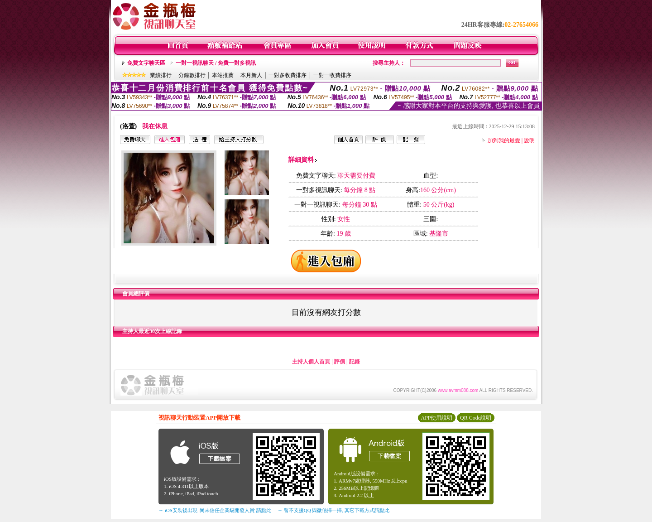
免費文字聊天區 (146, 63)
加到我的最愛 (504, 140)
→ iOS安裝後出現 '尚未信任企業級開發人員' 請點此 (214, 510)
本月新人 (251, 75)
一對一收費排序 (332, 75)
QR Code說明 (475, 418)
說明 (529, 140)
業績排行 (161, 75)
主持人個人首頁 (311, 361)
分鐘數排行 (192, 75)
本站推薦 (223, 75)
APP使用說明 (436, 418)
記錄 (354, 361)
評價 (339, 361)
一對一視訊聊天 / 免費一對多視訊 (216, 63)
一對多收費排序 (287, 75)
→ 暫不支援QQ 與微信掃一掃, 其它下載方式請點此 (333, 510)
